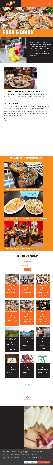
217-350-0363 (42, 295)
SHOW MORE (27, 394)
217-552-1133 (43, 321)
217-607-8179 (27, 321)
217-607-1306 (12, 323)
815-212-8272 (27, 375)
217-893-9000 (12, 349)
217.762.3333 (12, 375)
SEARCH (27, 269)
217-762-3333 (43, 348)
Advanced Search (28, 272)
